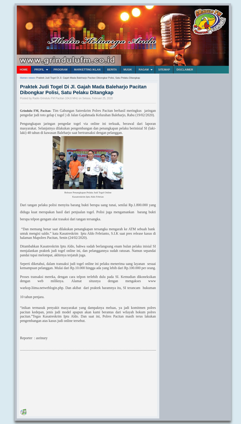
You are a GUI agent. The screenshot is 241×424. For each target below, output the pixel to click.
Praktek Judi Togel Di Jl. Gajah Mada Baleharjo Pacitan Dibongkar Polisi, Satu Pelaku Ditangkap (83, 89)
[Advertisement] (53, 380)
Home (24, 69)
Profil (39, 69)
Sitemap (164, 69)
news (31, 77)
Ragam (144, 69)
